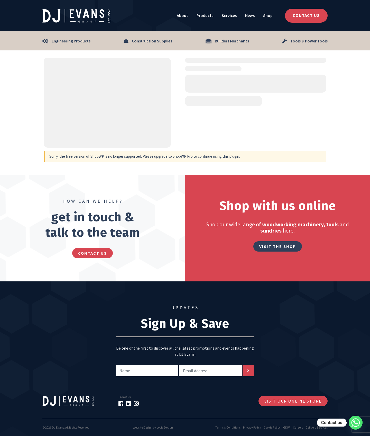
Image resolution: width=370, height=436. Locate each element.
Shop (268, 15)
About (182, 15)
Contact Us (306, 15)
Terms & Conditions (227, 427)
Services (229, 15)
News (250, 15)
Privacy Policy (252, 427)
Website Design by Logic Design (153, 427)
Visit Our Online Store (293, 401)
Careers (298, 427)
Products (205, 15)
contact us (92, 253)
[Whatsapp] (356, 423)
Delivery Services (317, 427)
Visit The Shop (277, 246)
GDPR (286, 427)
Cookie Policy (272, 427)
